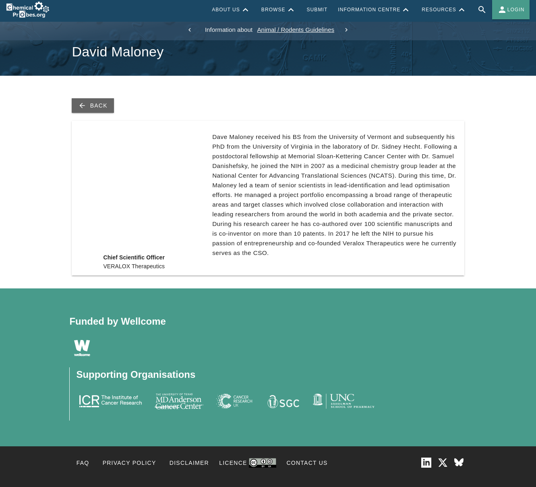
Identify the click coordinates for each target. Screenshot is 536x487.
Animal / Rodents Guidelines (295, 29)
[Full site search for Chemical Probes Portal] (482, 9)
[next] (346, 29)
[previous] (189, 29)
